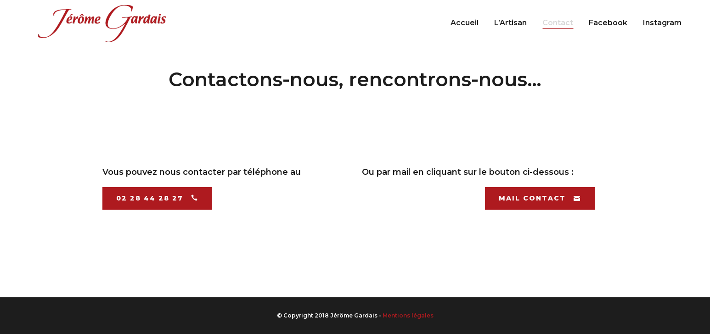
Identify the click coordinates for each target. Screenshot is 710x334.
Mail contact (540, 198)
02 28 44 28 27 (157, 198)
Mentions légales (408, 315)
